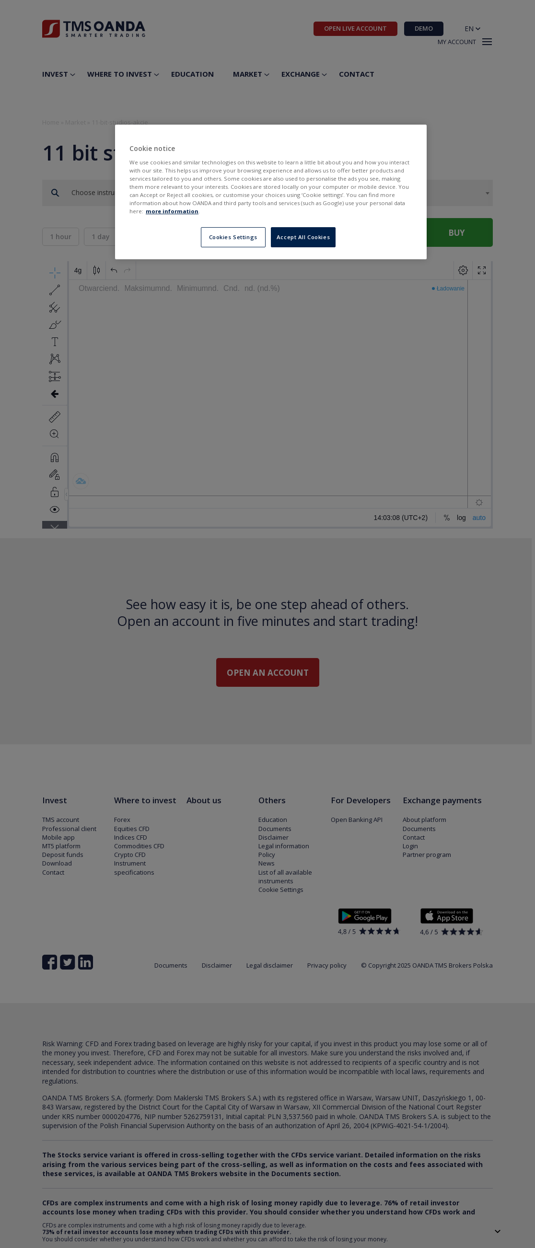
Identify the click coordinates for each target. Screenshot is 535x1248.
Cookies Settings (233, 237)
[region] (271, 192)
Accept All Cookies (303, 237)
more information (172, 211)
